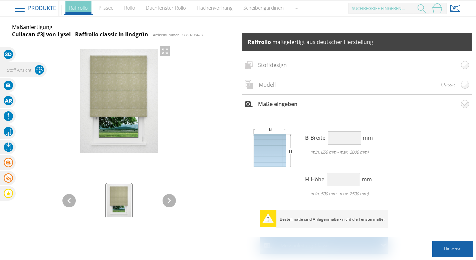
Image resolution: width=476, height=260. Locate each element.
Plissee (105, 7)
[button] (8, 54)
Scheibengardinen (263, 7)
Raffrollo (78, 9)
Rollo (129, 7)
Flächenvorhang (215, 7)
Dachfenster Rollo (166, 7)
